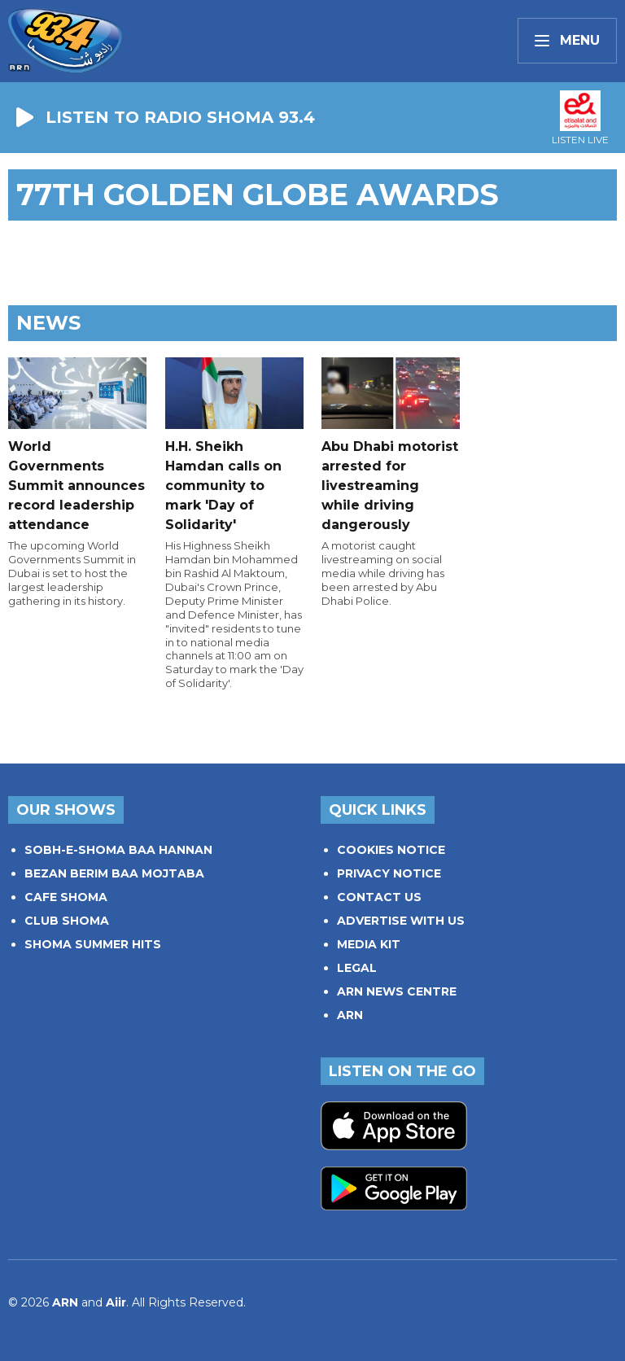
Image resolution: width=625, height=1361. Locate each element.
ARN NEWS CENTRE (397, 991)
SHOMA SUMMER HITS (92, 944)
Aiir (116, 1302)
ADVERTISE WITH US (401, 920)
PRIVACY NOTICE (389, 873)
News (48, 323)
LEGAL (357, 968)
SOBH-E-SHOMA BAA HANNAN (118, 849)
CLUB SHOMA (66, 920)
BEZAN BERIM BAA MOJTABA (114, 873)
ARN (350, 1015)
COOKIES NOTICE (391, 849)
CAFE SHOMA (65, 897)
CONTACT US (379, 897)
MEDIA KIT (368, 944)
